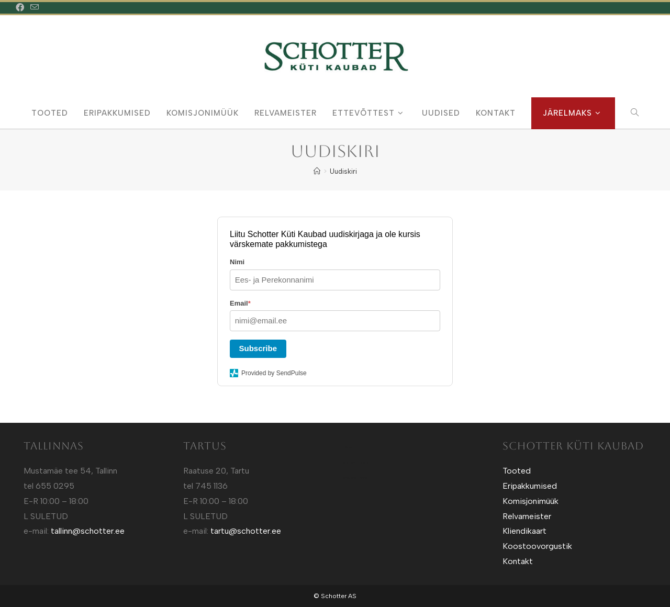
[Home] (317, 171)
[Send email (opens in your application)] (34, 8)
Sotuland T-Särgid (356, 462)
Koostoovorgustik (537, 546)
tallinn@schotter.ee (88, 531)
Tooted (516, 471)
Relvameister (526, 516)
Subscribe (258, 348)
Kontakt (517, 561)
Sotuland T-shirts (355, 478)
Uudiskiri (343, 171)
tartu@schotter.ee (245, 531)
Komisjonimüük (530, 501)
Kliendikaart (524, 531)
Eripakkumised (529, 486)
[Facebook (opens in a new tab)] (21, 8)
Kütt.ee (347, 447)
